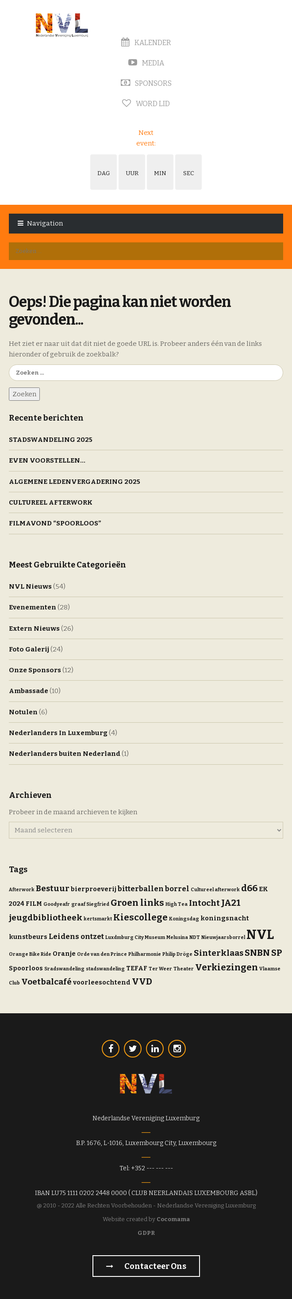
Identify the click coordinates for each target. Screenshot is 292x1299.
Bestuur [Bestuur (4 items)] (52, 888)
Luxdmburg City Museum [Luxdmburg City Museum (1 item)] (135, 937)
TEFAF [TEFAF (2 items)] (136, 968)
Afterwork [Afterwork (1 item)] (22, 890)
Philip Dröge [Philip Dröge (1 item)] (177, 954)
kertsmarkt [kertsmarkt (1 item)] (98, 919)
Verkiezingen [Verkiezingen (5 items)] (226, 967)
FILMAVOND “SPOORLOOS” (55, 523)
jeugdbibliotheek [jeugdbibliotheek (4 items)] (45, 918)
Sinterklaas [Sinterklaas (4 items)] (218, 953)
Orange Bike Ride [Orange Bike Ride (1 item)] (30, 954)
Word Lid (146, 104)
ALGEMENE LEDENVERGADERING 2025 (74, 482)
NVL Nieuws (30, 586)
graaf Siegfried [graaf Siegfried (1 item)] (90, 904)
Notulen (23, 712)
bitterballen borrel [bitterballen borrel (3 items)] (153, 888)
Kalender (146, 42)
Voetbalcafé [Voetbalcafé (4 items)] (46, 982)
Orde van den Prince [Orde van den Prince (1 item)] (102, 954)
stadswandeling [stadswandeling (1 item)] (105, 969)
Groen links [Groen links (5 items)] (137, 902)
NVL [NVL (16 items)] (260, 935)
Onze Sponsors (35, 670)
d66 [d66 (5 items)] (249, 888)
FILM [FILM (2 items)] (34, 904)
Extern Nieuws (34, 628)
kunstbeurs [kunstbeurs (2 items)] (28, 937)
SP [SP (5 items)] (276, 952)
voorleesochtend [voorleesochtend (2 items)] (102, 982)
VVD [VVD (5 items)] (142, 981)
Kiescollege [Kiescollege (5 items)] (140, 917)
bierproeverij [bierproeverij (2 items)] (93, 889)
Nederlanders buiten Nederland (64, 754)
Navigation (45, 223)
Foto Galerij (29, 649)
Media (146, 63)
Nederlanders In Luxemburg (58, 733)
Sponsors (146, 83)
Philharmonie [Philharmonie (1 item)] (144, 954)
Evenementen (32, 607)
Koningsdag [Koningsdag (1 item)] (184, 919)
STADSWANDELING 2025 (50, 440)
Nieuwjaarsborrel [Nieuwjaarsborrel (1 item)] (223, 937)
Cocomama (173, 1219)
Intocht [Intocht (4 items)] (204, 903)
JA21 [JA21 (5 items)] (231, 902)
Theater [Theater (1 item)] (183, 969)
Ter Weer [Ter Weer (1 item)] (160, 969)
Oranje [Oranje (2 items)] (64, 954)
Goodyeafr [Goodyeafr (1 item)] (56, 904)
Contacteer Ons (146, 1266)
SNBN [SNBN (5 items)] (257, 952)
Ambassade (28, 691)
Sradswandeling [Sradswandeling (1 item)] (64, 969)
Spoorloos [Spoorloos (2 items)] (26, 968)
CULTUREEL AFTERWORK (50, 502)
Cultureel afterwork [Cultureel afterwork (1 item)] (215, 890)
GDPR (146, 1233)
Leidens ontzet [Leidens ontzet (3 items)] (76, 936)
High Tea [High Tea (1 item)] (176, 904)
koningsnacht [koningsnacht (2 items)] (224, 918)
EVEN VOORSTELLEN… (47, 460)
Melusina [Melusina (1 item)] (177, 937)
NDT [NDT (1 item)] (194, 937)
